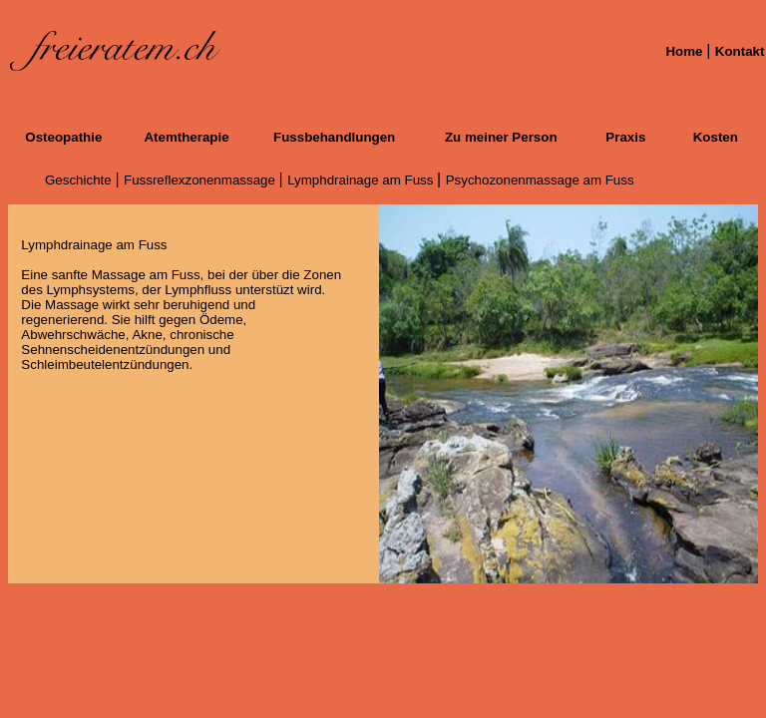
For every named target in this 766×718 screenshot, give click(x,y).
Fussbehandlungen (334, 137)
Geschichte (80, 180)
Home (685, 51)
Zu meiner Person (501, 137)
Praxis (625, 137)
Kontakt (740, 51)
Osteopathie (63, 137)
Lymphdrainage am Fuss (362, 180)
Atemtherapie (186, 137)
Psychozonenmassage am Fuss (540, 180)
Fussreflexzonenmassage (201, 180)
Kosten (715, 137)
